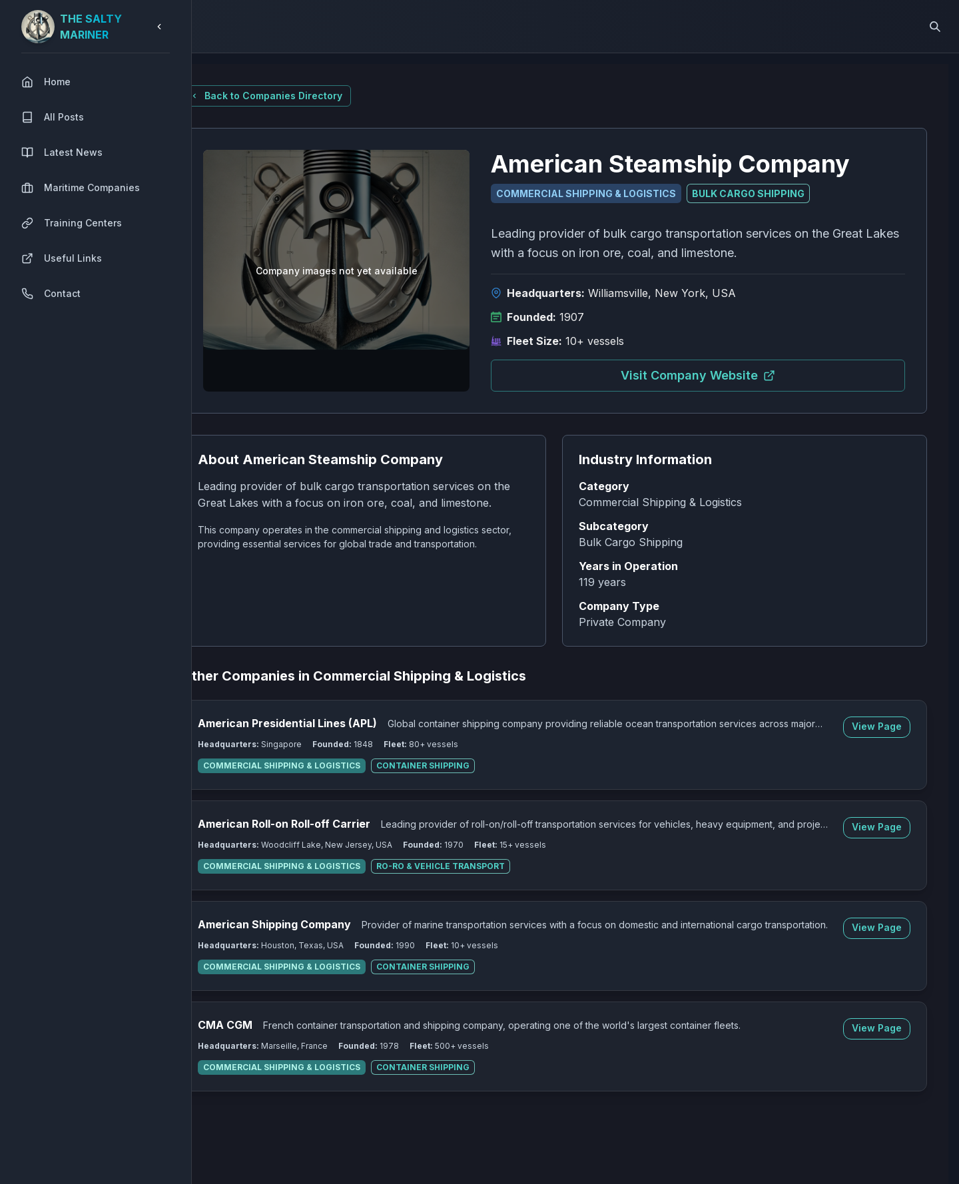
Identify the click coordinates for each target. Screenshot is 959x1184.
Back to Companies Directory (298, 95)
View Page (887, 726)
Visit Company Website (719, 375)
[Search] (935, 26)
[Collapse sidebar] (159, 26)
